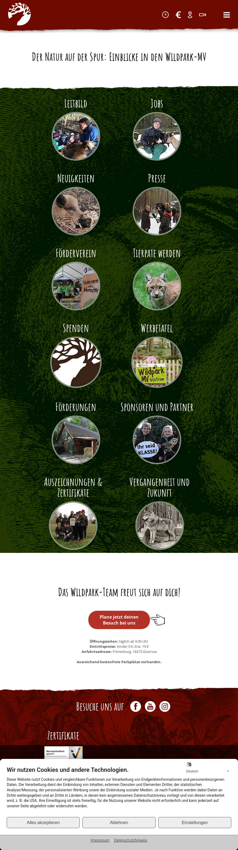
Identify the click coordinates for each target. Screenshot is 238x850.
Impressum (100, 840)
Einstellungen (195, 822)
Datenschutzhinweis (131, 840)
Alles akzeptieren (43, 822)
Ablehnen (119, 822)
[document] (119, 791)
